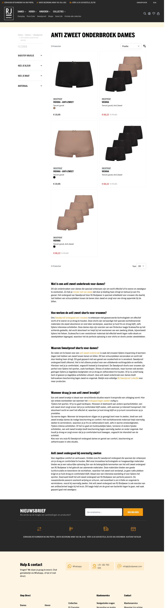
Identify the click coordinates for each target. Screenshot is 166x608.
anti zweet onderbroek (90, 352)
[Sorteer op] (131, 46)
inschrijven (133, 512)
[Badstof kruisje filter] (30, 55)
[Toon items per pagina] (141, 266)
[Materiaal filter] (30, 86)
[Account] (149, 13)
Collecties (72, 603)
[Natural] (54, 108)
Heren (47, 605)
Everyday (21, 16)
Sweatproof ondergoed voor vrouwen (71, 317)
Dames (28, 35)
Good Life (58, 16)
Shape (50, 16)
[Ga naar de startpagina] (9, 13)
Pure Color (31, 16)
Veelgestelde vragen (106, 603)
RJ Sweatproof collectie (128, 378)
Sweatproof (41, 16)
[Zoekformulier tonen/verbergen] (144, 13)
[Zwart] (54, 177)
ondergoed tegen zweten (99, 400)
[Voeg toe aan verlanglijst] (153, 13)
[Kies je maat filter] (30, 76)
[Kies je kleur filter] (30, 65)
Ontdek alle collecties (73, 16)
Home (20, 35)
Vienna (105, 101)
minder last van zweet (82, 291)
